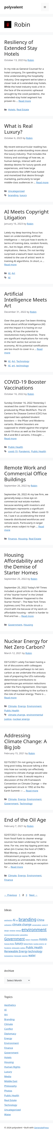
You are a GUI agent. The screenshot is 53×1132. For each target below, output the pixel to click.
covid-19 (13, 451)
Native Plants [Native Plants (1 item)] (28, 944)
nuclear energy (21, 719)
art (13, 365)
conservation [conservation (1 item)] (36, 925)
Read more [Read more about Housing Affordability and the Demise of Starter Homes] (27, 616)
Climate (12, 706)
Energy (22, 706)
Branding (9, 1019)
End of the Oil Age (25, 819)
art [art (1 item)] (17, 920)
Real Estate (23, 109)
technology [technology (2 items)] (35, 951)
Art (13, 273)
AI (9, 273)
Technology (22, 361)
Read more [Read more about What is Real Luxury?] (42, 182)
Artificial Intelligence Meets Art (25, 299)
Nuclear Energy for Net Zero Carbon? (26, 644)
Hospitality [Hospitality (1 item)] (34, 940)
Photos (8, 1090)
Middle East (10, 1081)
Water (7, 1114)
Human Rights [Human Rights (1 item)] (9, 944)
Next (33, 895)
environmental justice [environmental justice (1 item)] (12, 935)
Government (15, 624)
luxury (23, 195)
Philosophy (10, 1086)
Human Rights (12, 1066)
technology (22, 365)
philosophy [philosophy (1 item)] (16, 948)
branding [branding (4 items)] (27, 919)
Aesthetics (10, 1005)
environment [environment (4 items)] (33, 929)
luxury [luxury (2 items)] (19, 943)
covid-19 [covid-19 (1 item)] (45, 925)
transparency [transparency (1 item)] (9, 956)
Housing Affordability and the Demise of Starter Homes (23, 564)
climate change (16, 714)
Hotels (11, 109)
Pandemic (24, 451)
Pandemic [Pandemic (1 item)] (7, 948)
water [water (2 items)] (32, 955)
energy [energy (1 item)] (18, 930)
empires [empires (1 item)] (12, 930)
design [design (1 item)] (6, 930)
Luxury (8, 1071)
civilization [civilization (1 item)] (8, 925)
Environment (34, 706)
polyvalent (13, 7)
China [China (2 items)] (40, 920)
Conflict (8, 1028)
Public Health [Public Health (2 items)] (34, 947)
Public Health (15, 447)
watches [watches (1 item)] (25, 956)
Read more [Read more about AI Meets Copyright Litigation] (10, 264)
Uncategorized (16, 191)
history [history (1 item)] (27, 940)
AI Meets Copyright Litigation (26, 214)
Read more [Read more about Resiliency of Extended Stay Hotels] (25, 101)
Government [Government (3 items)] (14, 939)
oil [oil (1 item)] (45, 944)
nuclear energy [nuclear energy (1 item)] (38, 944)
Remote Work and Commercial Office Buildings (25, 473)
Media (7, 1076)
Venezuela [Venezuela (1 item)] (17, 956)
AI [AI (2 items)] (14, 920)
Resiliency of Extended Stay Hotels (20, 48)
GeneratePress (41, 1127)
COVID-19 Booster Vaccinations (25, 384)
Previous (10, 895)
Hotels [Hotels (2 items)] (43, 939)
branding (13, 195)
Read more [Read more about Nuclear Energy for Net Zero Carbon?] (10, 697)
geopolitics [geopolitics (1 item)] (24, 935)
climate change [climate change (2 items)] (22, 924)
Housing (23, 538)
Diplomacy (10, 1033)
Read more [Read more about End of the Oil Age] (17, 867)
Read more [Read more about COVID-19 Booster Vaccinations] (10, 438)
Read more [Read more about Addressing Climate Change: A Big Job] (32, 790)
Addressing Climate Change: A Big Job (25, 741)
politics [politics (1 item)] (22, 948)
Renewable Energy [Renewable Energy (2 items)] (16, 951)
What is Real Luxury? (18, 129)
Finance (12, 538)
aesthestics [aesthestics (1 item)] (8, 920)
